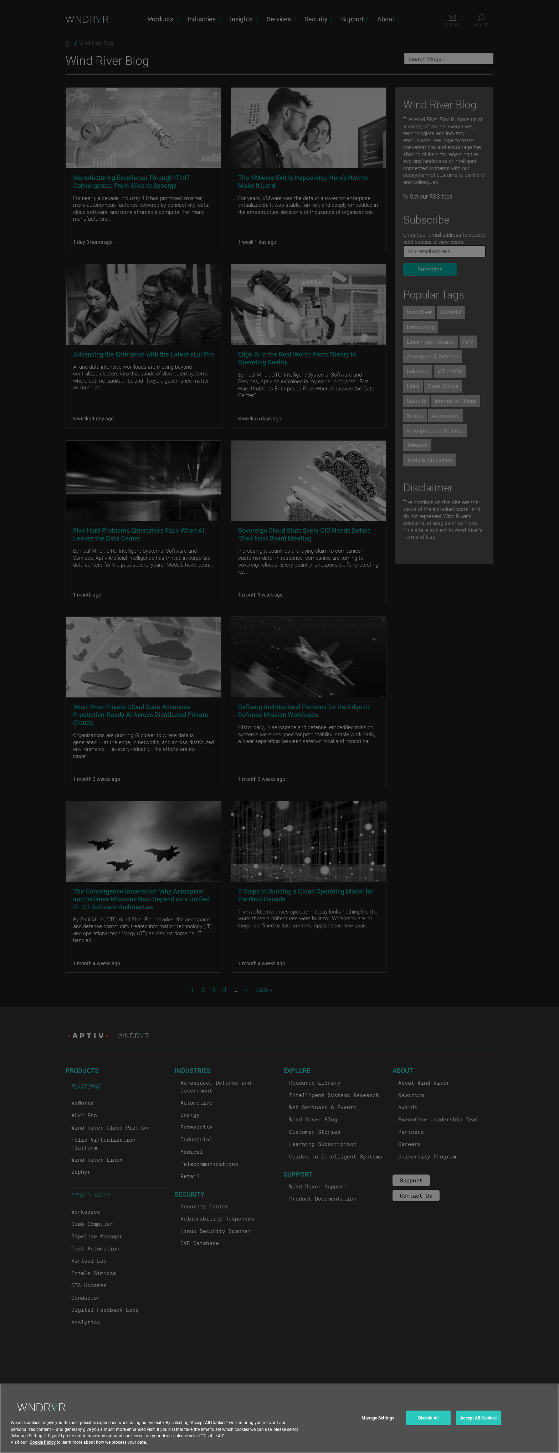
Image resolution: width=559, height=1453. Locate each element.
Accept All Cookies (478, 1424)
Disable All (428, 1424)
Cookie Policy (43, 1448)
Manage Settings (377, 1424)
